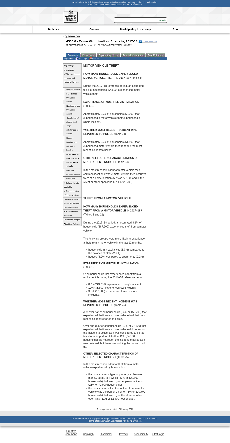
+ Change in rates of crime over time (71, 193)
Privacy (123, 434)
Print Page (81, 59)
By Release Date (72, 36)
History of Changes (72, 220)
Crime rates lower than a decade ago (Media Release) (72, 203)
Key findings (69, 66)
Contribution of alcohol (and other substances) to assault (72, 126)
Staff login (158, 434)
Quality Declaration (148, 42)
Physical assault (73, 90)
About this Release (72, 224)
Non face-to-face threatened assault (73, 110)
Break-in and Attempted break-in (71, 146)
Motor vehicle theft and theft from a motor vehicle (72, 160)
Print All (94, 59)
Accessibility (141, 434)
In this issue (69, 70)
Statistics (53, 29)
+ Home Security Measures (71, 213)
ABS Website (136, 5)
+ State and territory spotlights (72, 185)
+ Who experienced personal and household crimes (72, 78)
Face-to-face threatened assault (71, 98)
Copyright (88, 434)
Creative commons (71, 432)
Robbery (70, 138)
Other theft (70, 179)
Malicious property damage (73, 172)
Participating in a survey (135, 29)
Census (94, 29)
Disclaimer (106, 434)
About (176, 29)
